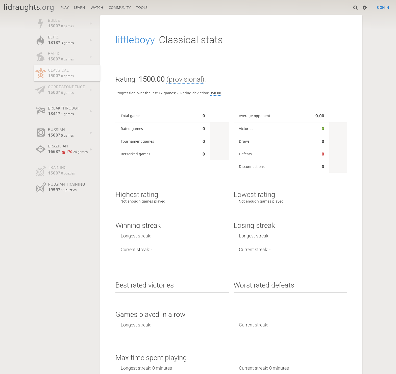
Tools (141, 7)
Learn (79, 7)
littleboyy (135, 40)
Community (120, 7)
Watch (97, 7)
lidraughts (29, 7)
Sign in (383, 8)
